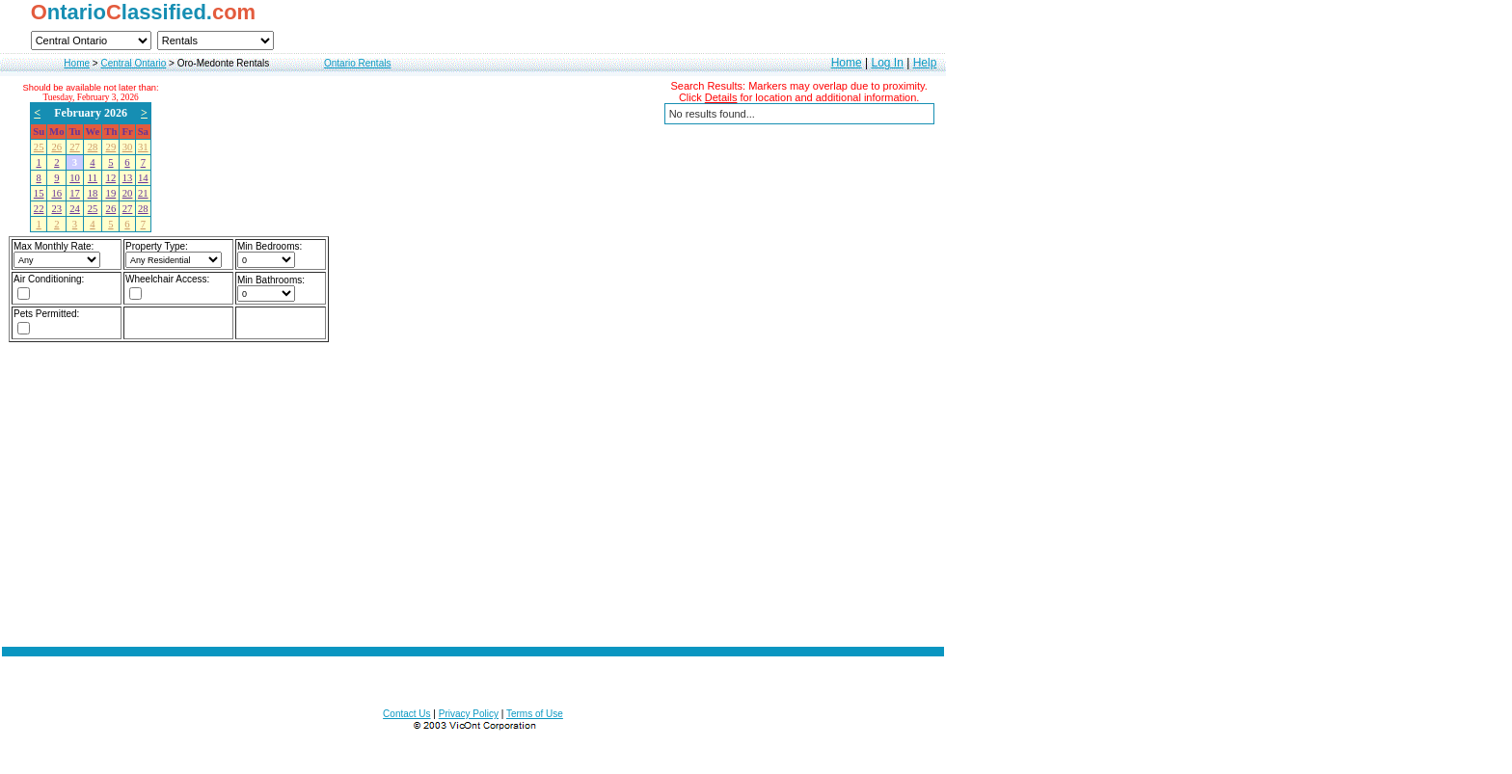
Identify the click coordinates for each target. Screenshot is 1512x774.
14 (143, 178)
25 (39, 147)
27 (74, 147)
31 (143, 147)
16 (56, 193)
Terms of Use (534, 713)
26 (56, 147)
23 (56, 208)
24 (74, 208)
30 (127, 147)
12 (111, 178)
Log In (887, 62)
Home (77, 63)
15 (39, 193)
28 (93, 147)
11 (92, 178)
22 (39, 208)
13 (127, 178)
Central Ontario (133, 63)
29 (111, 147)
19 (111, 193)
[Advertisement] (473, 535)
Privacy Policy (469, 713)
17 (74, 193)
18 (93, 193)
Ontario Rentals (357, 63)
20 (127, 193)
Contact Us (406, 713)
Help (925, 62)
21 (143, 193)
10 (74, 178)
